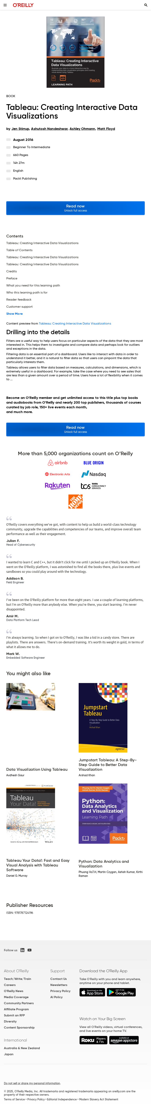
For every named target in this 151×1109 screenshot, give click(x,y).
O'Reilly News (13, 991)
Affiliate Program (16, 1009)
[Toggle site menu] (5, 5)
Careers (10, 985)
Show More (14, 313)
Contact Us (58, 979)
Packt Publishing (25, 178)
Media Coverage (16, 997)
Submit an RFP (14, 1015)
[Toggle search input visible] (146, 5)
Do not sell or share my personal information (32, 1083)
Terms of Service (14, 1099)
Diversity (10, 1021)
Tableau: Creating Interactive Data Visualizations (75, 323)
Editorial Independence (62, 1099)
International (15, 1040)
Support (57, 971)
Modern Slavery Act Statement (98, 1099)
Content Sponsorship (19, 1027)
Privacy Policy (60, 991)
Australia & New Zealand (22, 1048)
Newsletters (58, 985)
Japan (8, 1054)
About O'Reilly (16, 971)
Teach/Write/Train (17, 979)
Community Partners (19, 1003)
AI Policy (56, 997)
